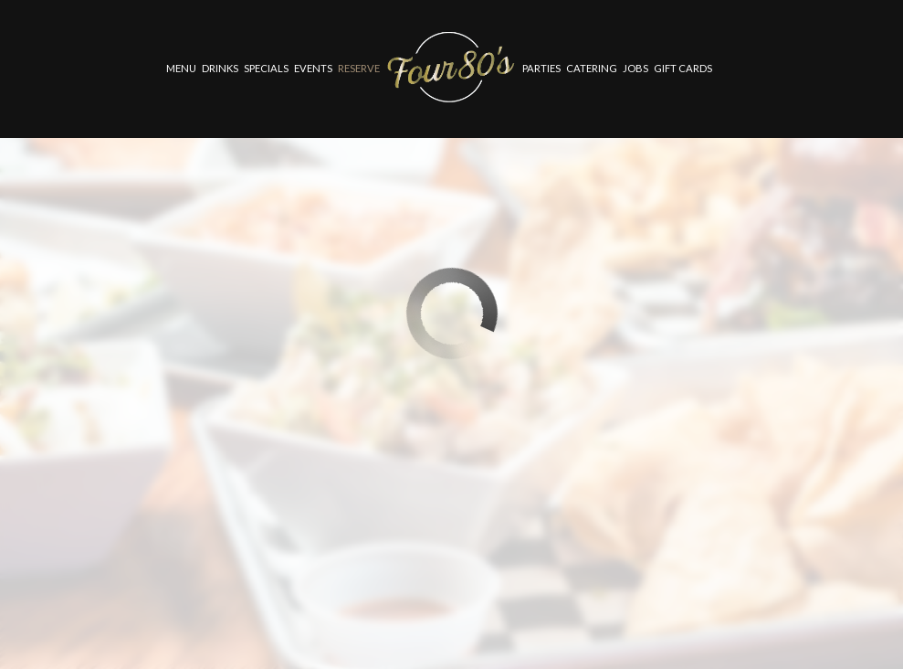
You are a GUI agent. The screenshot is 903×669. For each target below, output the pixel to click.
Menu (181, 68)
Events (313, 68)
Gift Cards (683, 68)
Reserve (359, 68)
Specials (266, 68)
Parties (541, 68)
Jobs (635, 68)
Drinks (220, 68)
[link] (451, 68)
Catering (591, 68)
